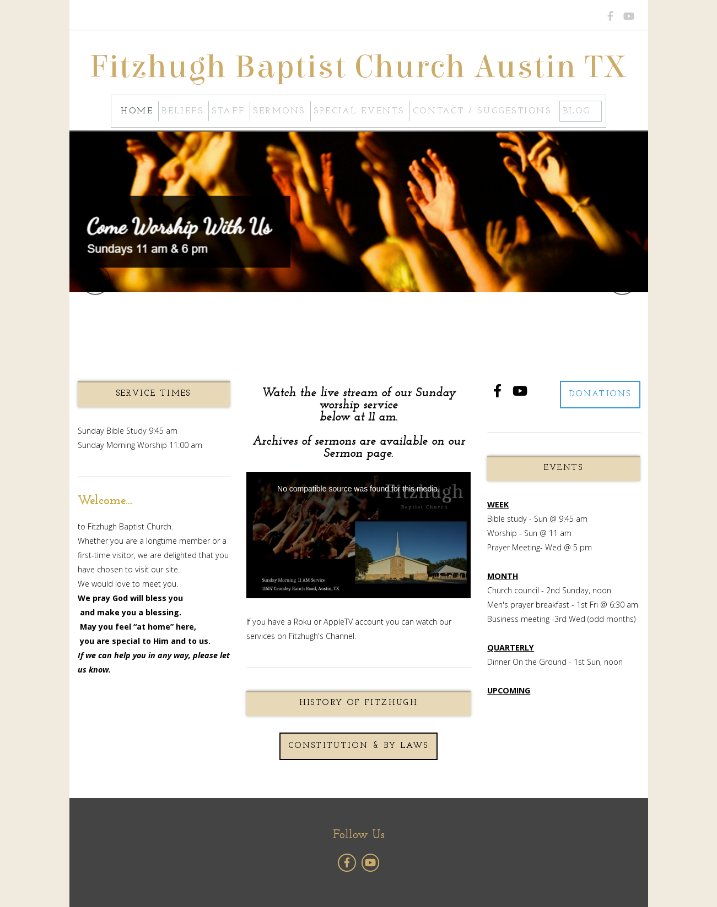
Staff (228, 111)
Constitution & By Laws (359, 746)
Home (137, 111)
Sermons (279, 111)
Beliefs (182, 111)
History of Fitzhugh (358, 703)
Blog (576, 111)
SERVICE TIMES (154, 394)
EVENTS (563, 468)
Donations (600, 394)
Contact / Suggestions (482, 111)
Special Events (359, 111)
